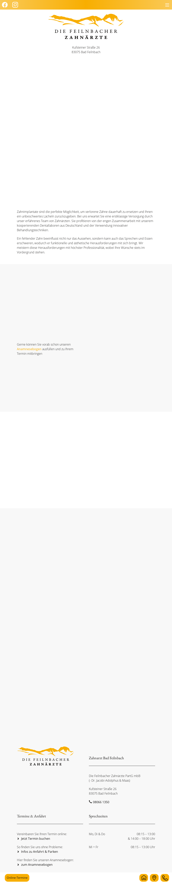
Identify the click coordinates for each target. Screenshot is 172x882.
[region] (86, 120)
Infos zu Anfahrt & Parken (39, 851)
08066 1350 (101, 802)
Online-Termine (17, 878)
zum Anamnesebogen (37, 864)
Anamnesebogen (29, 349)
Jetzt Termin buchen (35, 838)
